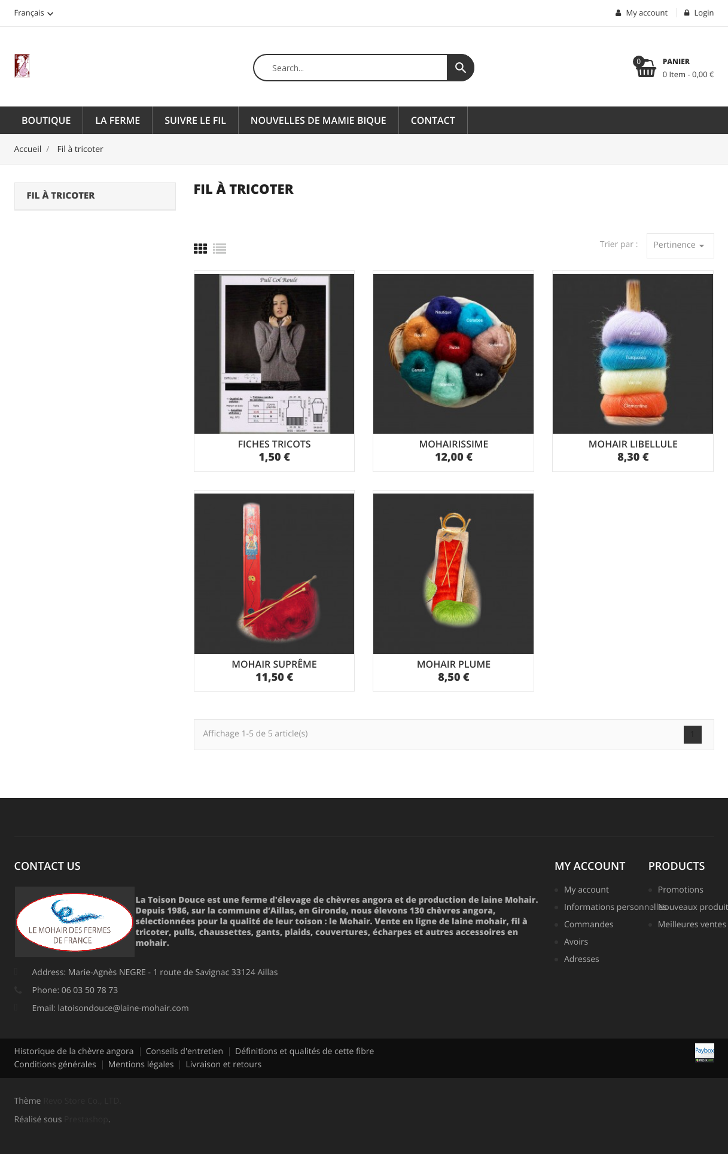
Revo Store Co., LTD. (82, 1101)
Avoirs (576, 943)
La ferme (117, 120)
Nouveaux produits (690, 908)
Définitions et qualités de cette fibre (304, 1051)
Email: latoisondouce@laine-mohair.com (110, 1008)
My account (590, 866)
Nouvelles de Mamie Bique (318, 120)
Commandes (589, 925)
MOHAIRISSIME (453, 443)
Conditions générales (55, 1064)
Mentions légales (141, 1064)
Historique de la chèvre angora (74, 1051)
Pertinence (680, 245)
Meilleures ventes (690, 925)
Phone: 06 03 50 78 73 (75, 990)
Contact (433, 120)
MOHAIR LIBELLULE (633, 443)
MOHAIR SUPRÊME (274, 664)
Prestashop (86, 1119)
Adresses (581, 960)
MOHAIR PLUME (454, 664)
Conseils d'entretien (184, 1051)
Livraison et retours (223, 1064)
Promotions (680, 891)
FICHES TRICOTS (273, 443)
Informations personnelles (610, 908)
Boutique (46, 120)
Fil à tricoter (61, 196)
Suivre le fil (195, 120)
